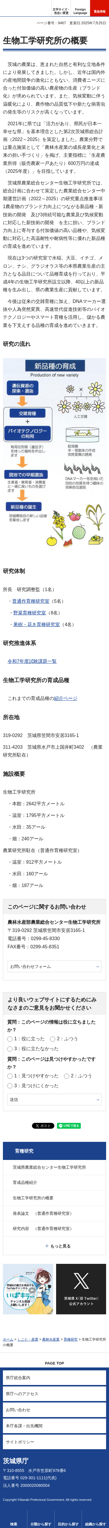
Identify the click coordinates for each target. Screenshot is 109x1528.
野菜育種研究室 (29, 612)
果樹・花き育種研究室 (36, 624)
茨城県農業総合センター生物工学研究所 (49, 1167)
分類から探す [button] (41, 1524)
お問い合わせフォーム (30, 966)
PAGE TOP (54, 1363)
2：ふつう (67, 1038)
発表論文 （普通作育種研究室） (43, 1213)
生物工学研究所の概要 (33, 1198)
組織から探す (95, 1524)
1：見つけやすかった (36, 1075)
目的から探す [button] (68, 1524)
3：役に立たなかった (36, 1048)
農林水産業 (51, 1339)
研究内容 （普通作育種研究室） (43, 1228)
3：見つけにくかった (36, 1085)
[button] (80, 8)
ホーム (8, 1339)
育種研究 (24, 1151)
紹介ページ (65, 698)
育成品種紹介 (25, 1182)
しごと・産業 (27, 1339)
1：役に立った (29, 1038)
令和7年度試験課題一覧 (32, 661)
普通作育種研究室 (30, 601)
